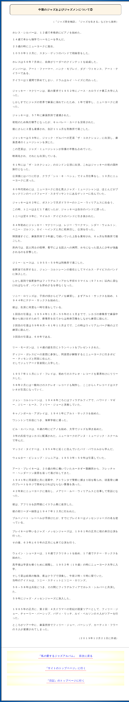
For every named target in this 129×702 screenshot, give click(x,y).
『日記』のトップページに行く (65, 680)
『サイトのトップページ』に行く (65, 668)
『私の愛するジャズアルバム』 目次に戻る (65, 656)
